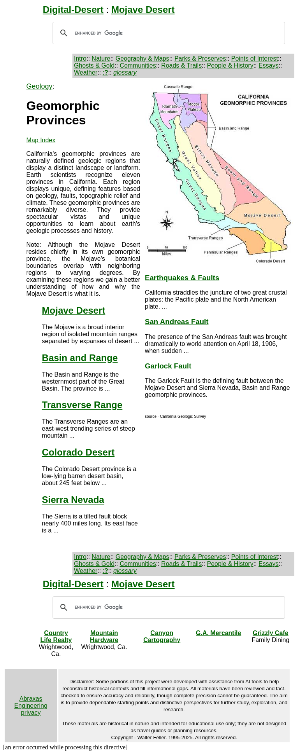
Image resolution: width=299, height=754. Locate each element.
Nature (100, 58)
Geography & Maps (142, 58)
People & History (230, 65)
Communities (138, 65)
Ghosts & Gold (94, 65)
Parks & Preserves (200, 58)
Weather (85, 72)
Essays (269, 65)
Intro (80, 58)
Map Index (41, 140)
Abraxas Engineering (30, 702)
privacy (31, 712)
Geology (39, 86)
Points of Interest (254, 58)
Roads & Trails (181, 65)
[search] (167, 33)
